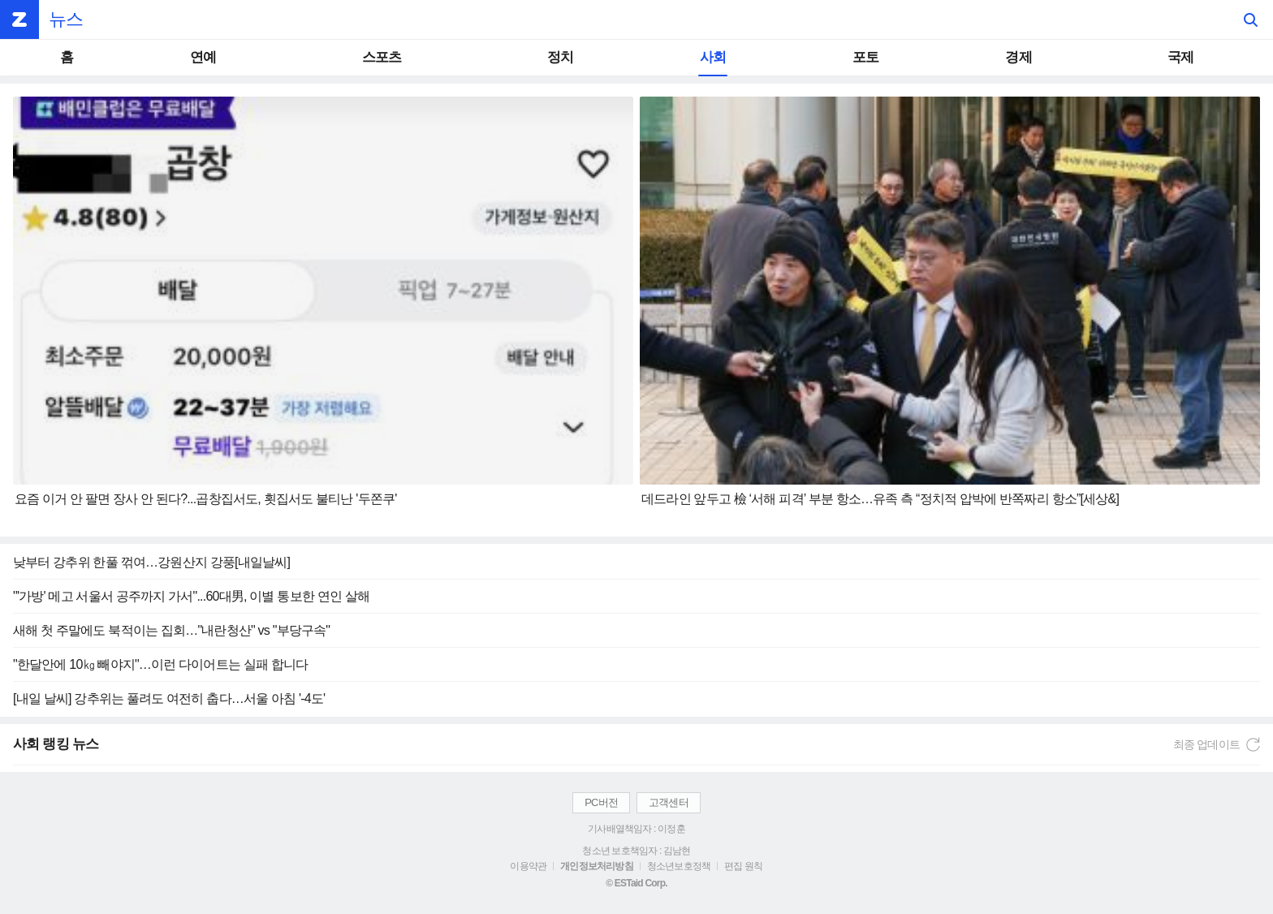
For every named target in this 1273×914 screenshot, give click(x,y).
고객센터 (668, 802)
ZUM (19, 19)
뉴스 (66, 19)
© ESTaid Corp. (636, 883)
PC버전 (601, 802)
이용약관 (528, 866)
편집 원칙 (743, 866)
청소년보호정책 (678, 866)
